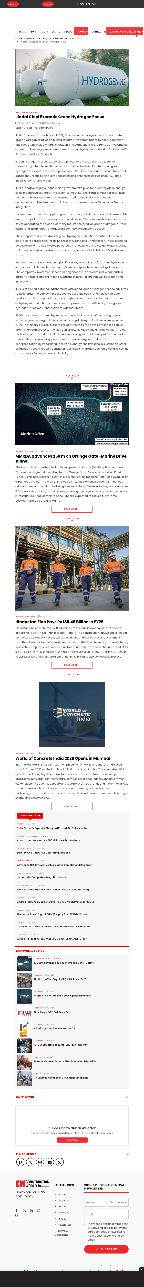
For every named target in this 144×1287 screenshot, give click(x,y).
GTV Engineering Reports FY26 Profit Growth (60, 1045)
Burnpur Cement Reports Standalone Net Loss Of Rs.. (66, 1061)
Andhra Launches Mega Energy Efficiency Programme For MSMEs (55, 902)
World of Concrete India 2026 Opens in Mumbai (62, 995)
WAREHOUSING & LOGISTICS (28, 836)
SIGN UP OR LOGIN (86, 4)
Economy (39, 975)
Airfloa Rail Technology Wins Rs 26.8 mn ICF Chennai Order (52, 939)
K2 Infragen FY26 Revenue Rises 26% (55, 1028)
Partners (63, 1206)
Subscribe (48, 4)
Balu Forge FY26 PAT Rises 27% (52, 1012)
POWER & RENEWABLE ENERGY (27, 112)
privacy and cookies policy (105, 1228)
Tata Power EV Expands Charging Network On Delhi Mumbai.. (53, 828)
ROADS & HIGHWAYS (42, 959)
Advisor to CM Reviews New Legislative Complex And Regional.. (54, 865)
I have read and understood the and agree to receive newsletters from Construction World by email (108, 1232)
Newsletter (64, 1224)
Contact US (99, 31)
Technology (23, 935)
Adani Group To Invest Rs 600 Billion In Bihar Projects (48, 840)
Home (22, 31)
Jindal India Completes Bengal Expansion (42, 877)
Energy (21, 824)
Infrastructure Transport (27, 451)
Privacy (62, 1218)
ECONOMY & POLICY (25, 849)
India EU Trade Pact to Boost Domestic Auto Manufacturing (53, 889)
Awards (83, 31)
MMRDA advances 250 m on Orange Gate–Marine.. (64, 962)
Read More (72, 509)
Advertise (13, 4)
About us (63, 1200)
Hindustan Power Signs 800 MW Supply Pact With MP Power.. (53, 914)
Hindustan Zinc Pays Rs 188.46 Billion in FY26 (60, 979)
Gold (45, 31)
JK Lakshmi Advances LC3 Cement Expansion (61, 1077)
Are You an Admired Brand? (126, 31)
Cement (38, 1057)
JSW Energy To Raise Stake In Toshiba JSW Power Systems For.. (54, 926)
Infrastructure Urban (25, 617)
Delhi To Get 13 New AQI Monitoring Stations (43, 852)
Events (56, 31)
